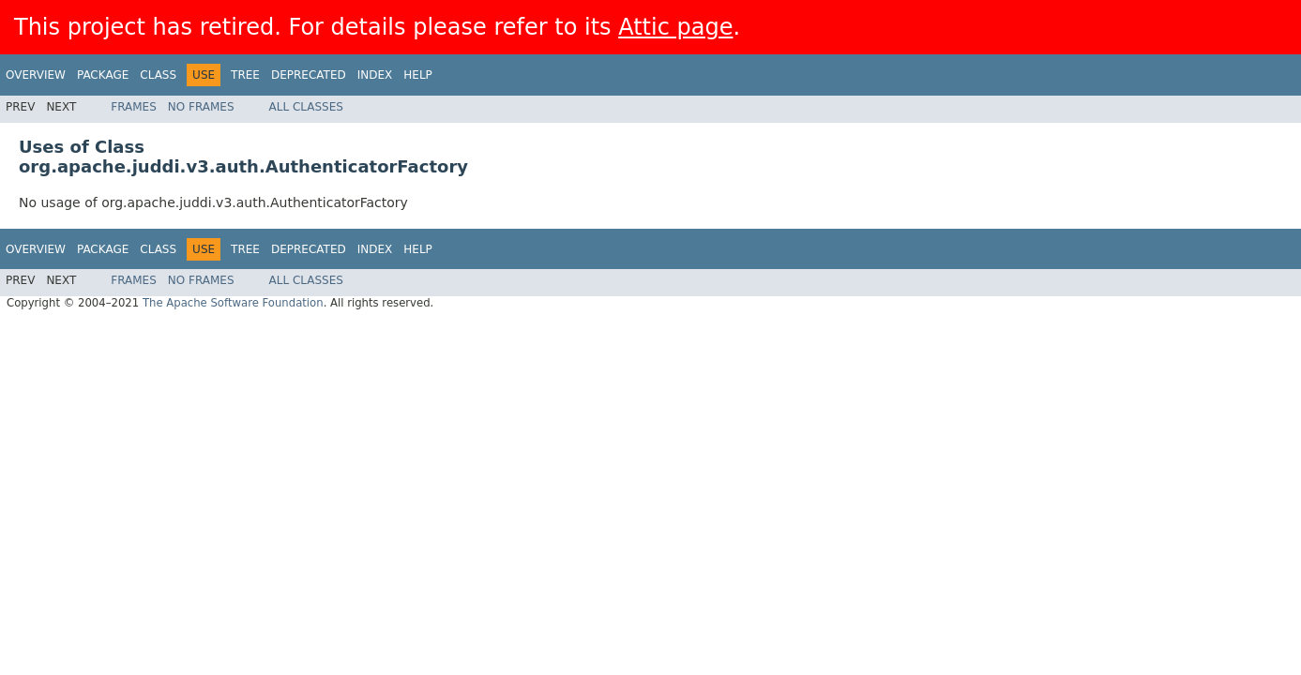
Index (375, 75)
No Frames (201, 106)
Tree (245, 75)
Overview (36, 75)
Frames (134, 106)
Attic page (675, 27)
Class (158, 75)
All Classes (306, 106)
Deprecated (308, 75)
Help (417, 75)
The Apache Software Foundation (233, 302)
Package (103, 75)
